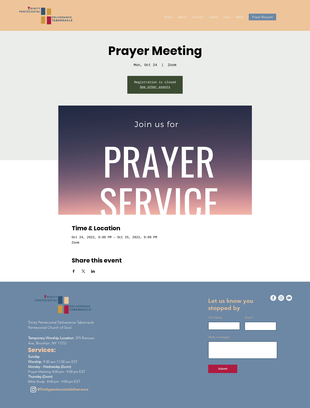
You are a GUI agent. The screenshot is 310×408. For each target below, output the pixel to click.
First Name (215, 317)
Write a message (218, 337)
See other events (155, 87)
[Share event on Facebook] (74, 271)
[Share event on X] (83, 271)
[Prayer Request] (262, 17)
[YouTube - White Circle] (289, 298)
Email (248, 317)
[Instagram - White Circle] (281, 298)
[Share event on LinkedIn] (93, 271)
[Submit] (222, 369)
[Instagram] (33, 389)
